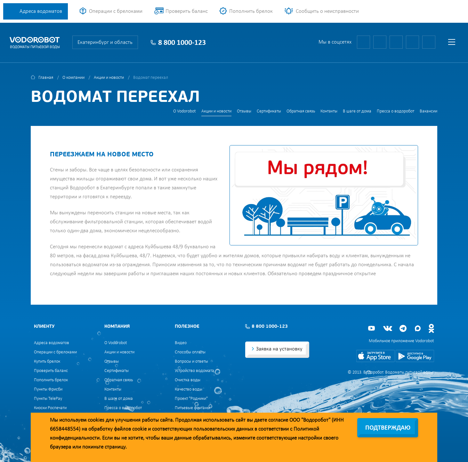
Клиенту (44, 326)
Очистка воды (187, 380)
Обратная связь (300, 111)
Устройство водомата (194, 370)
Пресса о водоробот (395, 111)
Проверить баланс (186, 11)
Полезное (187, 326)
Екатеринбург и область (105, 42)
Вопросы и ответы (191, 361)
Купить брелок (47, 361)
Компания (117, 326)
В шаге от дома (357, 111)
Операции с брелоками (115, 11)
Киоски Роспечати (50, 408)
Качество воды (188, 389)
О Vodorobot (184, 111)
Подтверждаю (387, 428)
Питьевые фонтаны (192, 408)
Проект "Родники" (191, 398)
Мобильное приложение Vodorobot (401, 341)
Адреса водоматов (41, 11)
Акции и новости (109, 77)
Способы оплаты (190, 352)
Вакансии (428, 111)
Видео (181, 343)
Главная (45, 77)
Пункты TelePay (48, 398)
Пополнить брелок (251, 11)
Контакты (328, 111)
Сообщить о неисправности (327, 11)
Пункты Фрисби (48, 389)
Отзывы (244, 111)
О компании (73, 77)
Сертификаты (269, 111)
